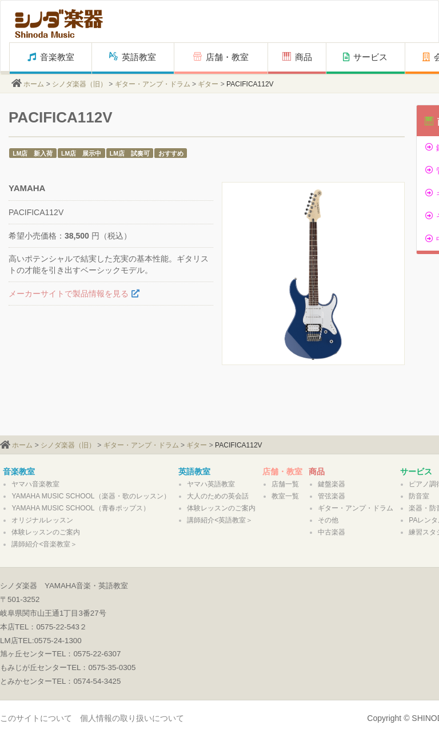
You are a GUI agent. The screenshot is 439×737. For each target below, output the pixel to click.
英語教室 (132, 57)
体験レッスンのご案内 (45, 532)
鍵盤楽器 (331, 484)
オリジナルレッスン (42, 520)
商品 (297, 57)
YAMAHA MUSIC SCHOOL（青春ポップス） (80, 508)
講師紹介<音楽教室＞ (44, 544)
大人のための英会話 (218, 496)
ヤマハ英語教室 (211, 484)
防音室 (419, 496)
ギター (208, 84)
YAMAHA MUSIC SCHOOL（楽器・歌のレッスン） (90, 496)
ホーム (33, 84)
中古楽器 (331, 532)
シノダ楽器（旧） (79, 84)
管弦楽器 (331, 496)
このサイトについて (36, 718)
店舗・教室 (221, 57)
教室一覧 (285, 496)
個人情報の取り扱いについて (132, 718)
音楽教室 (50, 57)
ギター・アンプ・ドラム (152, 84)
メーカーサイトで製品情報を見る (69, 293)
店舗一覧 (285, 484)
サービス (365, 57)
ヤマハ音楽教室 (35, 484)
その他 (328, 520)
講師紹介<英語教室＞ (220, 520)
